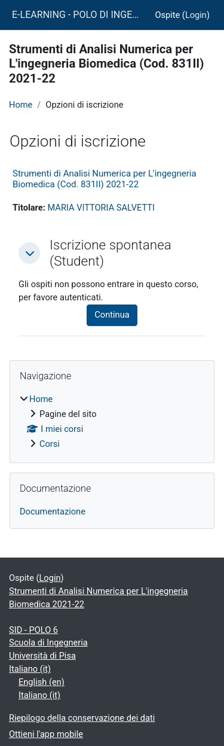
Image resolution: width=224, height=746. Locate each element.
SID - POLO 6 (33, 630)
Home (20, 104)
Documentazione (52, 511)
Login (196, 15)
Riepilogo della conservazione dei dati (82, 717)
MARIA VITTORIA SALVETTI (101, 207)
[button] (29, 253)
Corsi (49, 444)
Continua (111, 314)
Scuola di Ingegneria (48, 642)
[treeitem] (112, 422)
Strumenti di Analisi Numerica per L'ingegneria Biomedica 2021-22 (98, 598)
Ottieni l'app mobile (46, 734)
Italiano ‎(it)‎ (30, 668)
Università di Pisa (42, 655)
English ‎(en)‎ (42, 682)
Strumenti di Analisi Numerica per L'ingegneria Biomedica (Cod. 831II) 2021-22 (105, 179)
